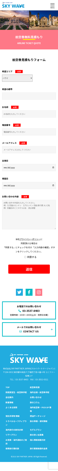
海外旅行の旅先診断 (14, 429)
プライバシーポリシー (30, 239)
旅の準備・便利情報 (38, 421)
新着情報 (9, 402)
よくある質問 (11, 407)
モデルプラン (36, 429)
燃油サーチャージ (37, 416)
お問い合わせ (36, 397)
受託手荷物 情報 (13, 416)
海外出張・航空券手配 (39, 392)
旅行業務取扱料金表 (38, 448)
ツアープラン (11, 434)
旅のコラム (35, 402)
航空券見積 (35, 387)
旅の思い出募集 (36, 434)
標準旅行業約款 (12, 448)
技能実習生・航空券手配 (16, 392)
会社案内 (9, 397)
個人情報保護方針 (37, 439)
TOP (8, 387)
